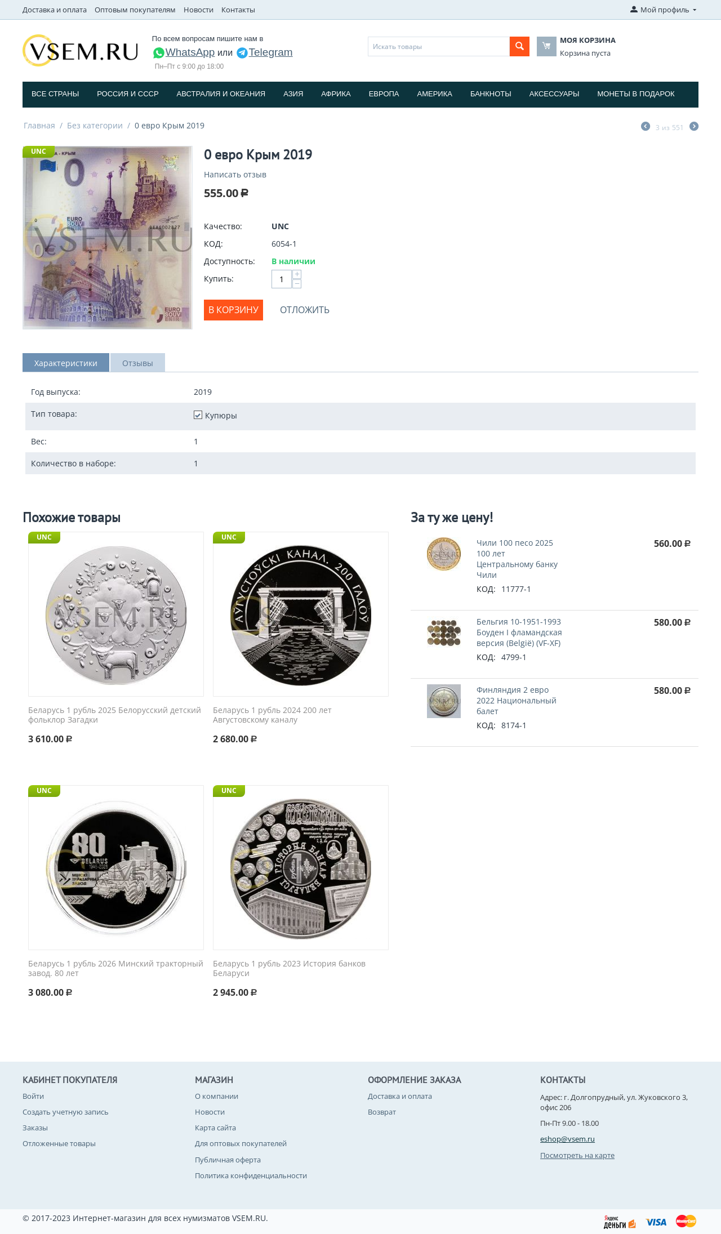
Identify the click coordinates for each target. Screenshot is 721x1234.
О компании (216, 1096)
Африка (335, 94)
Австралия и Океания (221, 94)
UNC (38, 151)
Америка (434, 94)
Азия (293, 94)
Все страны (55, 94)
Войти (33, 1096)
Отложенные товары (59, 1143)
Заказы (35, 1127)
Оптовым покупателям (135, 10)
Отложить (305, 310)
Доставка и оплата (55, 10)
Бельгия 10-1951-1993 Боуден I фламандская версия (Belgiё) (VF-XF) (519, 632)
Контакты (238, 10)
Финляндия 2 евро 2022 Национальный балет (517, 700)
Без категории (95, 125)
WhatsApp (183, 52)
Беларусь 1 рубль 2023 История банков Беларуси (289, 968)
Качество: (223, 226)
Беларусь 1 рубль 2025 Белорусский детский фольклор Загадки (114, 715)
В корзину (233, 310)
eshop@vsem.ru (567, 1139)
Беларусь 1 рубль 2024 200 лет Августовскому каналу (272, 715)
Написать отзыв (235, 174)
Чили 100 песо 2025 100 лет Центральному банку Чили (517, 558)
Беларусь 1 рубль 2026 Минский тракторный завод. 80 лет (115, 968)
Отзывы (137, 363)
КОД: (213, 243)
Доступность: (229, 261)
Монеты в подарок (636, 94)
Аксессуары (554, 94)
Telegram (264, 52)
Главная (39, 125)
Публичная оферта (228, 1160)
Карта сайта (215, 1127)
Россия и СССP (127, 94)
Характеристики (65, 363)
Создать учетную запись (66, 1112)
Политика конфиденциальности (251, 1175)
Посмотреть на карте (577, 1155)
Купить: (219, 278)
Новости (198, 10)
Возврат (382, 1112)
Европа (384, 94)
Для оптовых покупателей (241, 1143)
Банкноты (490, 94)
